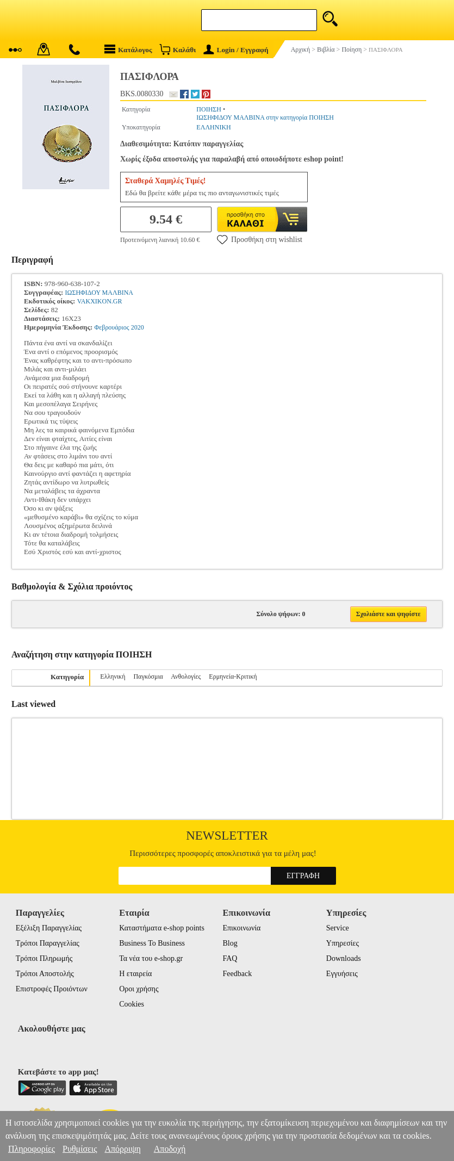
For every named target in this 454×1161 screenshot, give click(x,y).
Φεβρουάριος (111, 327)
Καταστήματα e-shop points (161, 928)
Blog (229, 943)
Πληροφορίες (31, 1148)
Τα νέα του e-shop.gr (151, 958)
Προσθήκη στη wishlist (259, 239)
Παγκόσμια (148, 676)
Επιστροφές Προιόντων (52, 989)
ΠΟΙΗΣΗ (208, 109)
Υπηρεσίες (342, 943)
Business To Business (152, 943)
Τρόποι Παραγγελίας (47, 943)
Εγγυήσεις (342, 974)
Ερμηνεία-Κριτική (233, 676)
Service (337, 928)
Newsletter (227, 835)
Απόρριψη (122, 1148)
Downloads (343, 958)
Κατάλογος (128, 49)
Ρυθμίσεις (80, 1148)
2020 (137, 327)
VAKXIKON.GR (99, 301)
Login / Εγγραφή (236, 50)
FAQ (229, 958)
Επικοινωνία (241, 928)
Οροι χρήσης (138, 989)
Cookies (131, 1004)
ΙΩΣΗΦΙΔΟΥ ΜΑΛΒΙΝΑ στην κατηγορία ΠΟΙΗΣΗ (265, 117)
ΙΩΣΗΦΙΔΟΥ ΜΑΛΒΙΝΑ (99, 292)
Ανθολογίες (186, 676)
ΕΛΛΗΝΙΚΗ (213, 127)
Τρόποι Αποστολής (45, 974)
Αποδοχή (170, 1148)
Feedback (237, 974)
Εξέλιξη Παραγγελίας (49, 928)
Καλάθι (177, 49)
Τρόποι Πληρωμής (44, 958)
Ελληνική (112, 676)
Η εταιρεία (135, 974)
